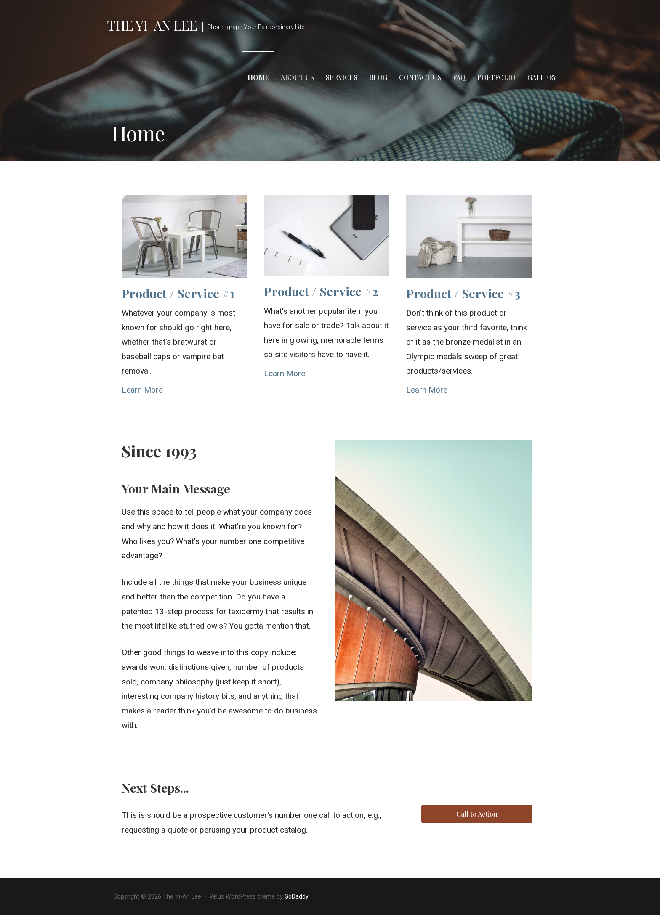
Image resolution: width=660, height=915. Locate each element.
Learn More (142, 390)
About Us (297, 77)
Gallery (541, 77)
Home (258, 77)
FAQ (459, 77)
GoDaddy (297, 896)
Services (341, 77)
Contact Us (420, 77)
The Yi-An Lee (152, 25)
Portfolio (496, 77)
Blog (378, 77)
